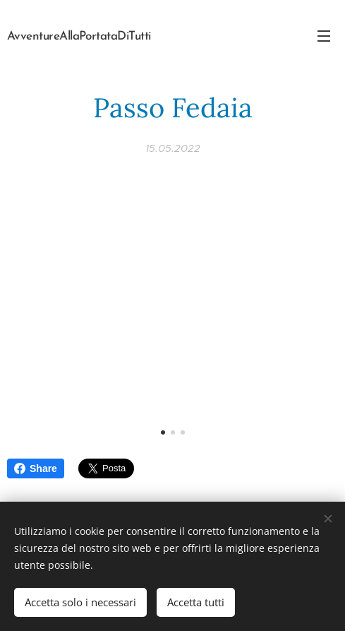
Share (35, 468)
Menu (323, 36)
